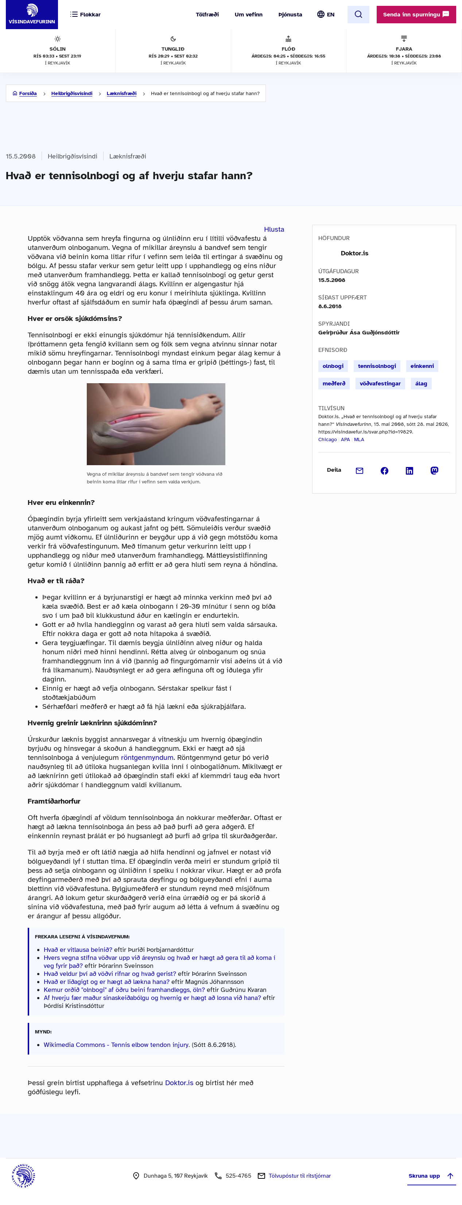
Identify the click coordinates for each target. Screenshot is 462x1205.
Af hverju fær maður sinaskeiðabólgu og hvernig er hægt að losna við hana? (152, 998)
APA (345, 439)
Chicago (327, 439)
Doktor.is (179, 1082)
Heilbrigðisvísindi (71, 93)
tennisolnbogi (377, 366)
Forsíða (28, 93)
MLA (359, 439)
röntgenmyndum (147, 757)
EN (330, 14)
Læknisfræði (121, 93)
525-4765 (238, 1176)
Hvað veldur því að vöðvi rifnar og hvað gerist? (110, 974)
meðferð (334, 383)
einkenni (422, 366)
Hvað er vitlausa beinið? (78, 950)
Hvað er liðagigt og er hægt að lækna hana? (107, 982)
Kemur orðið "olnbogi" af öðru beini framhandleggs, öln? (124, 990)
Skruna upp (432, 1175)
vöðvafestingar (380, 383)
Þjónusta (290, 14)
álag (421, 383)
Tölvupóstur (300, 1176)
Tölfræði (207, 14)
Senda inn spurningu (416, 14)
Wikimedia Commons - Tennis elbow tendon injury (116, 1045)
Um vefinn (249, 14)
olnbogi (333, 366)
